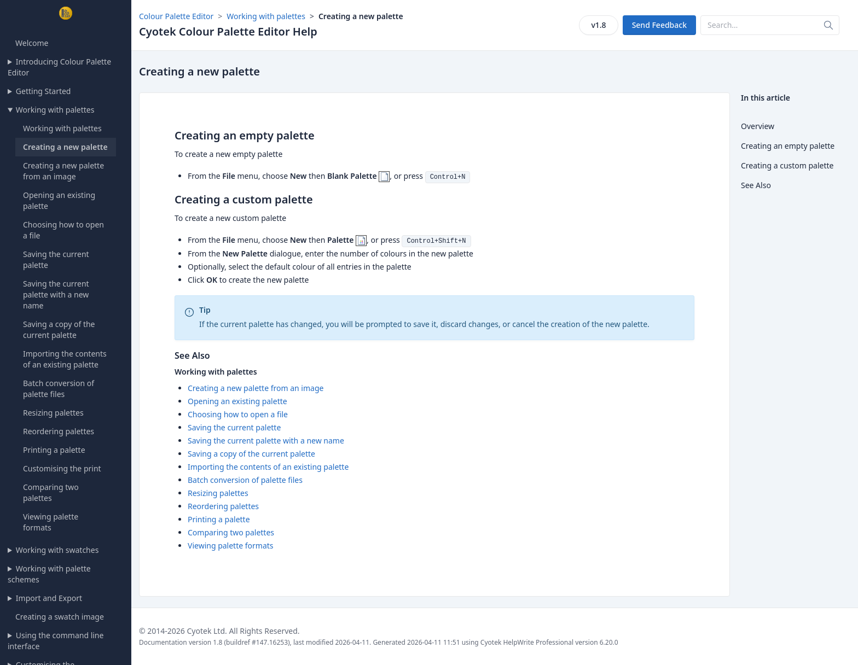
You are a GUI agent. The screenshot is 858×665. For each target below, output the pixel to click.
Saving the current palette (234, 427)
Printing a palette (54, 450)
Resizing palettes (53, 412)
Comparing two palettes (51, 492)
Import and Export (49, 598)
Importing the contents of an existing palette (65, 359)
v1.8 (598, 25)
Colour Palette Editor (176, 16)
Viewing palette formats (50, 522)
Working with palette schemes (49, 574)
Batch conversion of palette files (58, 388)
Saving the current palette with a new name (56, 294)
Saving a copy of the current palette (59, 329)
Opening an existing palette (237, 401)
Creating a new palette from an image (63, 171)
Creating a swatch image (59, 616)
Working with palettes (55, 109)
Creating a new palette (65, 147)
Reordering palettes (58, 431)
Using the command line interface (55, 640)
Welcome (31, 43)
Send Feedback (659, 25)
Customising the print (62, 468)
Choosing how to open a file (238, 414)
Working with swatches (57, 550)
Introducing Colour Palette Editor (59, 67)
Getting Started (43, 91)
